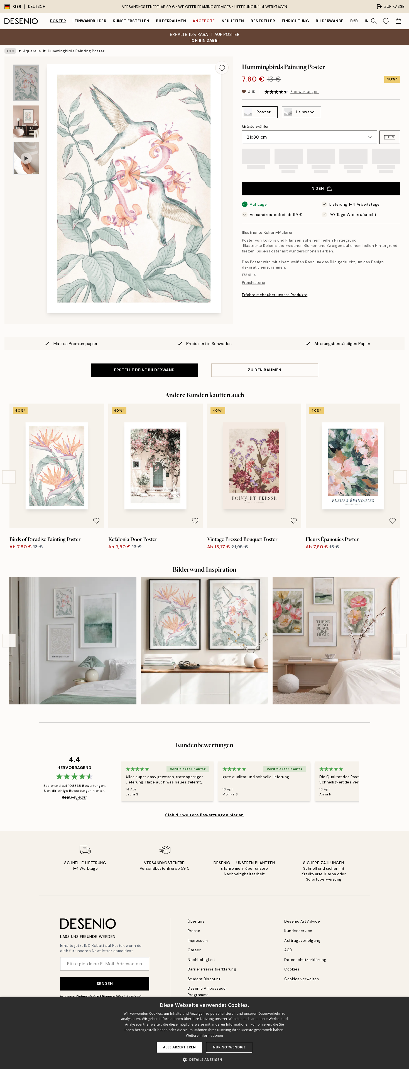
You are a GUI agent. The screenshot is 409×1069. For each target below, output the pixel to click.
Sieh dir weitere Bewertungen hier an (204, 814)
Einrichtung (295, 21)
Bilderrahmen (171, 21)
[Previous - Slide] (9, 477)
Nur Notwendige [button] (229, 1047)
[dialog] (204, 1033)
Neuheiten (233, 21)
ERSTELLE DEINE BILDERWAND (144, 369)
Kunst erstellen (131, 21)
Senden (105, 983)
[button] (389, 137)
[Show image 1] (26, 83)
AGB (288, 950)
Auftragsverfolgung (302, 940)
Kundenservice (298, 930)
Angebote (204, 21)
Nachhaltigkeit (201, 959)
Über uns (196, 921)
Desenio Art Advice (302, 921)
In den (321, 188)
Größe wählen (256, 126)
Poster (58, 21)
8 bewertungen (304, 91)
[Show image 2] (26, 121)
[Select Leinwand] (301, 112)
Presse (194, 930)
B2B (354, 21)
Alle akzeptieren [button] (179, 1047)
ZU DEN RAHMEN (264, 369)
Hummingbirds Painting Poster (76, 50)
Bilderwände (330, 21)
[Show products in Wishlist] (386, 21)
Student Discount (204, 979)
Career (194, 950)
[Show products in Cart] (398, 21)
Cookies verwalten (301, 979)
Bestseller (263, 21)
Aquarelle (32, 50)
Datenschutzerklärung (94, 996)
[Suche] (374, 21)
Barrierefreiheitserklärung (212, 969)
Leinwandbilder (89, 21)
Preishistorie (253, 282)
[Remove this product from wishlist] (222, 67)
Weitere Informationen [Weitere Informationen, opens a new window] (204, 1035)
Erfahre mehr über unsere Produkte (274, 295)
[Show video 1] (26, 158)
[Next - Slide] (400, 477)
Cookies (292, 969)
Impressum (198, 940)
